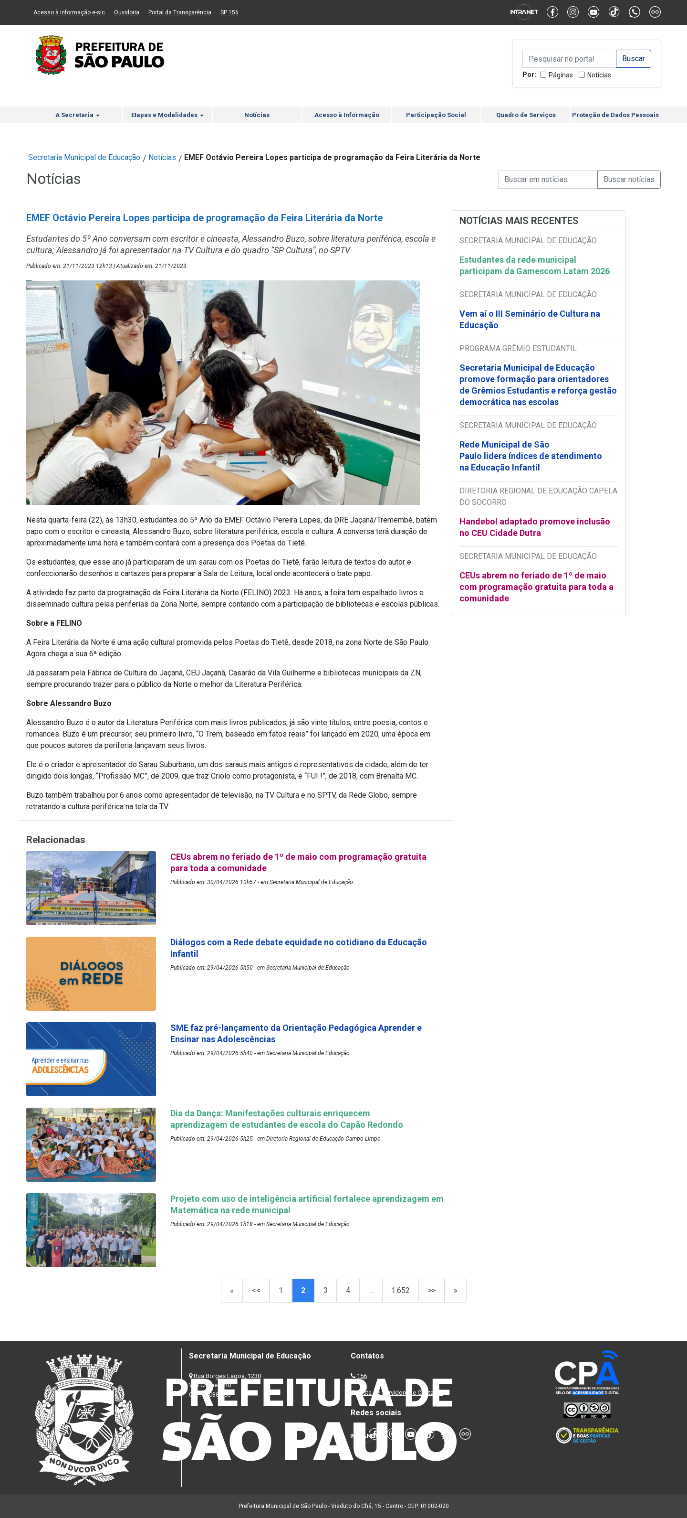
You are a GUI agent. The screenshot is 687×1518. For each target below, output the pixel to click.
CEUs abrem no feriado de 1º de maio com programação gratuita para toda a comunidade (536, 586)
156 (362, 1375)
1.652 (400, 1290)
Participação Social (436, 114)
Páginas (561, 75)
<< (256, 1290)
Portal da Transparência (179, 12)
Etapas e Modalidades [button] (167, 114)
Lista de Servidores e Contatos (400, 1392)
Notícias (599, 75)
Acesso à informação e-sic (69, 12)
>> (432, 1290)
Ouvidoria (126, 12)
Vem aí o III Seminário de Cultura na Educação (529, 319)
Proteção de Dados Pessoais (615, 114)
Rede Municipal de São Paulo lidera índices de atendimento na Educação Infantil (530, 455)
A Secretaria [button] (77, 114)
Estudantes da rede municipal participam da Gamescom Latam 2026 (534, 265)
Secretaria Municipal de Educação (84, 157)
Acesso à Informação (346, 114)
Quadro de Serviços (526, 114)
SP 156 (229, 12)
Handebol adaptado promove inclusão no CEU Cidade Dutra (534, 527)
